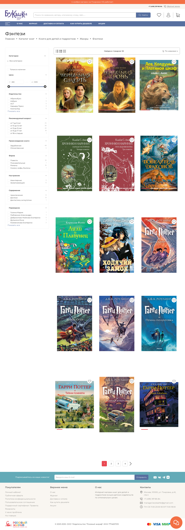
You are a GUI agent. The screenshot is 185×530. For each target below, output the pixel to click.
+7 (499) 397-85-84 (155, 6)
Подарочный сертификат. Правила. (22, 505)
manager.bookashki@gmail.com (158, 503)
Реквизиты (10, 509)
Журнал (33, 24)
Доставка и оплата (54, 24)
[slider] (9, 86)
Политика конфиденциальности (20, 499)
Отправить (141, 477)
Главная (10, 38)
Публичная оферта (14, 495)
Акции (101, 24)
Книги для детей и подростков (57, 38)
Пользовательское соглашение (20, 502)
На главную (10, 515)
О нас (20, 24)
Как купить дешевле (81, 24)
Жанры (84, 38)
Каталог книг (27, 38)
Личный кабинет (13, 492)
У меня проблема (13, 512)
